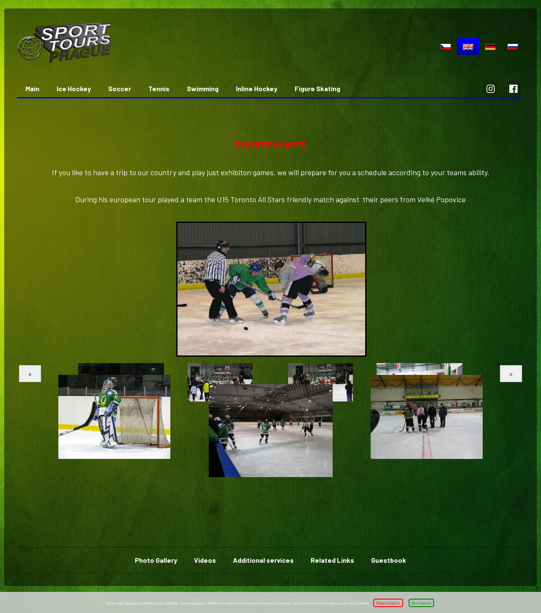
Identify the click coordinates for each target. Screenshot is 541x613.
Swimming (203, 88)
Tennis (158, 88)
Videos (205, 560)
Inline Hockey (256, 88)
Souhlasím (421, 602)
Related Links (332, 560)
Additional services (263, 560)
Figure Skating (317, 88)
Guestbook (388, 560)
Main (32, 88)
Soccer (119, 88)
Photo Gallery (156, 560)
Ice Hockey (74, 88)
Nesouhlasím (388, 602)
